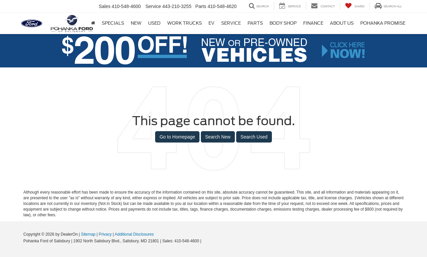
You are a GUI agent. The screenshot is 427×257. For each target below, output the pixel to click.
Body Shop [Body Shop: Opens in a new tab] (283, 23)
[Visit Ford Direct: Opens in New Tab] (204, 241)
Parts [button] (255, 23)
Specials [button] (113, 23)
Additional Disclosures (134, 234)
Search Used (254, 137)
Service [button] (231, 23)
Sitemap (88, 234)
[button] (213, 50)
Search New (218, 137)
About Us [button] (342, 23)
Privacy (105, 234)
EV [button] (211, 23)
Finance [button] (313, 23)
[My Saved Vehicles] (355, 6)
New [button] (136, 23)
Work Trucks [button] (184, 23)
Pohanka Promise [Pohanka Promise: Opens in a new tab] (382, 23)
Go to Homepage (177, 137)
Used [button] (154, 23)
